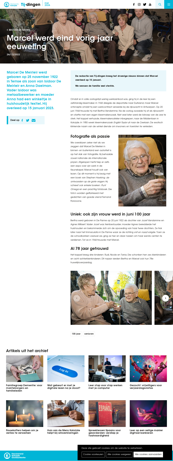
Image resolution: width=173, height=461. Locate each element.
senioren (89, 334)
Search (159, 4)
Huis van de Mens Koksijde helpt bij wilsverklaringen (63, 432)
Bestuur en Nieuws (19, 30)
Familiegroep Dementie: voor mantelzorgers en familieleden (24, 388)
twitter (144, 4)
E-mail (33, 120)
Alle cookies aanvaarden (148, 454)
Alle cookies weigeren (119, 454)
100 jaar (76, 334)
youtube (150, 4)
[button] (76, 298)
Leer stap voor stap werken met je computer (105, 387)
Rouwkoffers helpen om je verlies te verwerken (22, 432)
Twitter (27, 120)
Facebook (22, 120)
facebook (134, 4)
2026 (47, 4)
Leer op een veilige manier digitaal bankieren (146, 432)
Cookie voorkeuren (93, 454)
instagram (139, 4)
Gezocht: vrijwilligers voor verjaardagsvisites (146, 387)
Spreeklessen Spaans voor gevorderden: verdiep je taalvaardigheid (105, 433)
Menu (168, 4)
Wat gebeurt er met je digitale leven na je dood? (63, 387)
